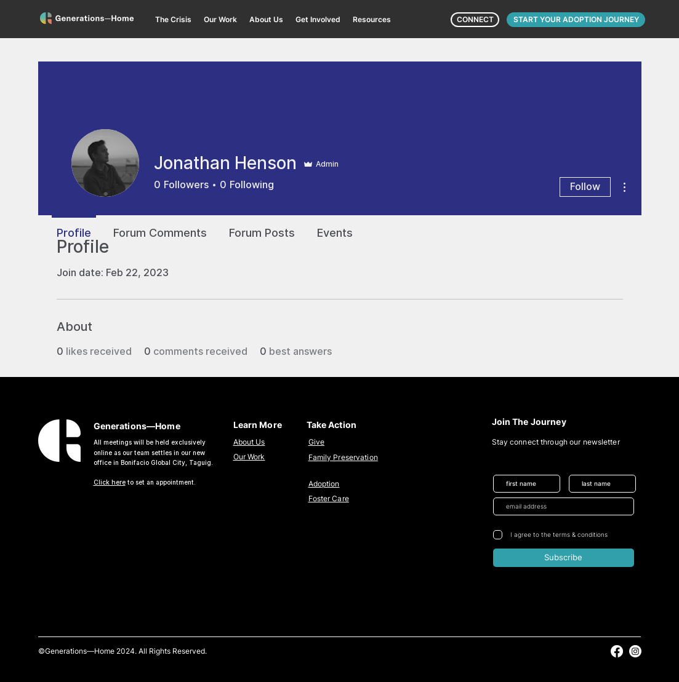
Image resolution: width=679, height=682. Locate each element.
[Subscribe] (563, 558)
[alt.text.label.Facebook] (617, 651)
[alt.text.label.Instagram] (635, 651)
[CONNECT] (475, 19)
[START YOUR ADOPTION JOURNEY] (576, 19)
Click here (110, 482)
